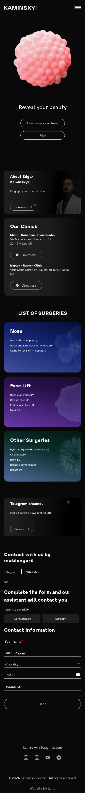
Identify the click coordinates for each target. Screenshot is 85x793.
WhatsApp (33, 572)
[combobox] (9, 653)
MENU (77, 8)
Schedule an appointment (42, 123)
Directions (26, 255)
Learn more (23, 207)
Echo (51, 788)
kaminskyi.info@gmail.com (42, 747)
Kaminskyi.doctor (33, 778)
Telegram (10, 572)
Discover (21, 529)
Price (42, 135)
